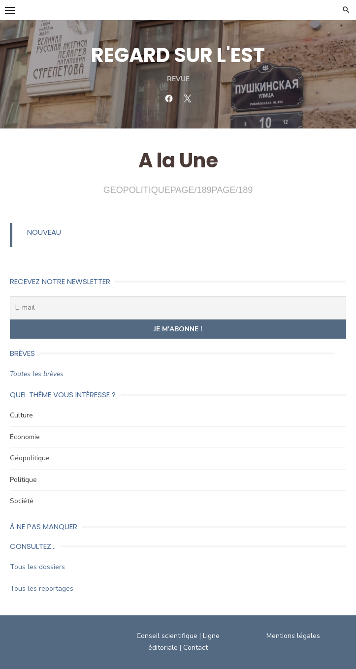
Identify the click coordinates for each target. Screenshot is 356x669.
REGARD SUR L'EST (178, 55)
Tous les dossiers (37, 567)
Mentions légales (293, 635)
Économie (25, 437)
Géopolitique (30, 458)
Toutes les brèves (37, 374)
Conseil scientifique (166, 635)
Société (21, 501)
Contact (195, 647)
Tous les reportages (41, 588)
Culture (21, 415)
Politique (23, 479)
